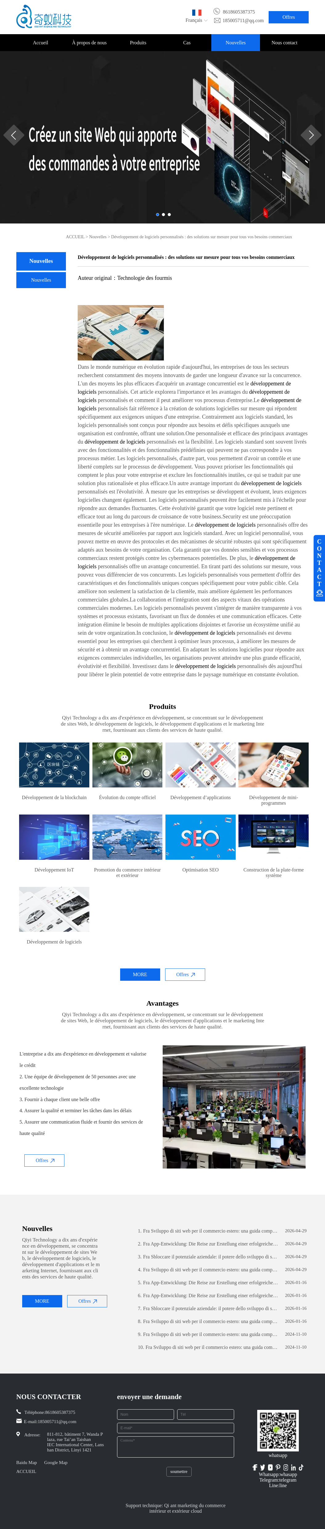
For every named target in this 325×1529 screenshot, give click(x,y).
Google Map (55, 1462)
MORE (140, 974)
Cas (187, 42)
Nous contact (284, 42)
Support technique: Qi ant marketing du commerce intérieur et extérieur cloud (175, 1508)
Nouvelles (236, 42)
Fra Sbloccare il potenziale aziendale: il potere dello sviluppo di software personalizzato (208, 1256)
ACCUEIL (75, 237)
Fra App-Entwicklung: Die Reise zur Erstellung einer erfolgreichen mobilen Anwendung (208, 1243)
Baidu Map (26, 1462)
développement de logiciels (115, 442)
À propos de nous (89, 42)
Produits (138, 42)
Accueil (40, 42)
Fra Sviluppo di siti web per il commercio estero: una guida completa (208, 1231)
